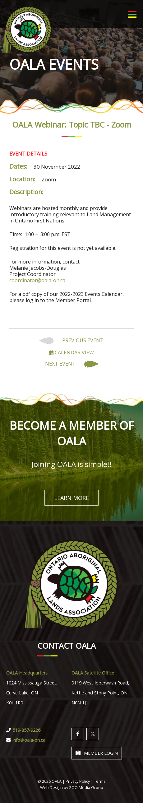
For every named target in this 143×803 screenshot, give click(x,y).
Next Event (71, 364)
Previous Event (71, 340)
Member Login (97, 753)
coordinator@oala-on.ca (37, 280)
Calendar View (71, 352)
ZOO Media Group (86, 787)
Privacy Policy (78, 781)
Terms (100, 781)
